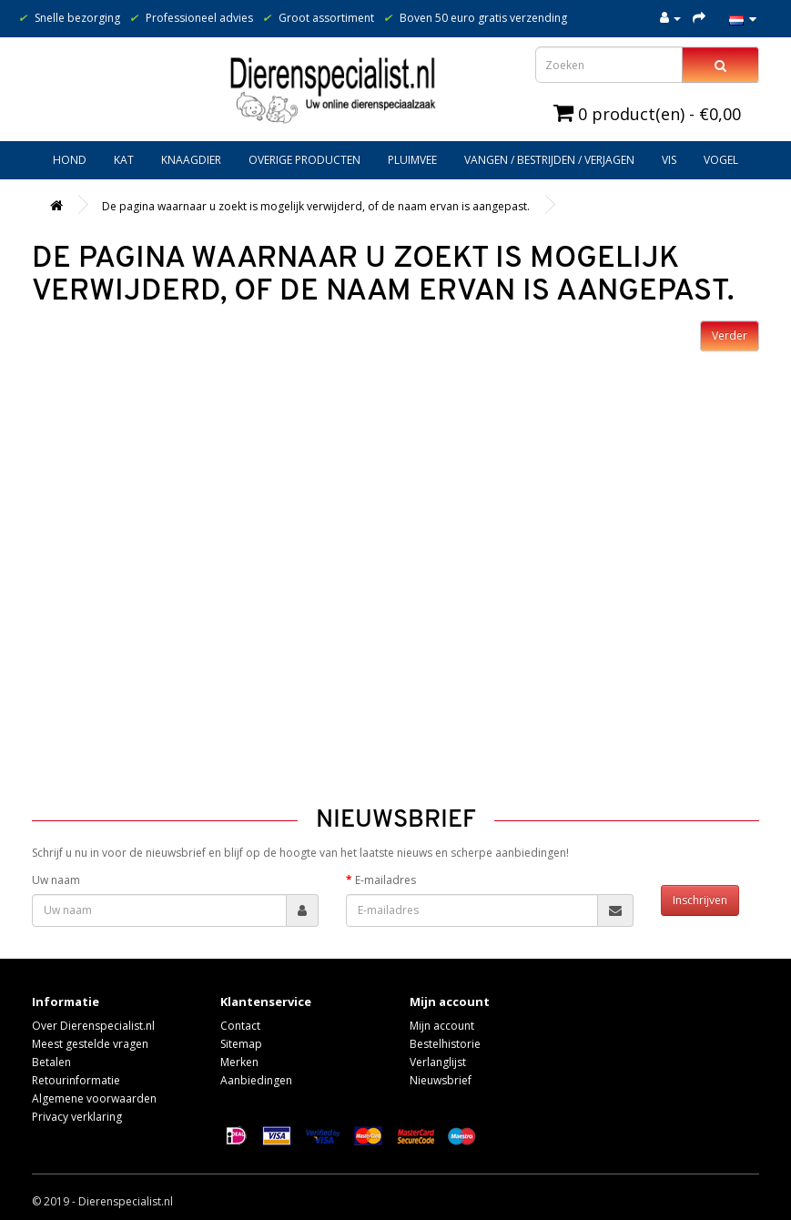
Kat (124, 160)
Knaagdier (191, 160)
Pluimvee (412, 160)
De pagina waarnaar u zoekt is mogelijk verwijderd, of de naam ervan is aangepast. (316, 206)
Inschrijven (700, 900)
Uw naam (56, 880)
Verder (729, 335)
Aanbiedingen (256, 1080)
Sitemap (241, 1044)
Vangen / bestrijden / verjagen (549, 160)
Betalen (51, 1062)
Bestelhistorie (445, 1044)
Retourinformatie (76, 1080)
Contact (240, 1025)
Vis (669, 160)
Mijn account (442, 1025)
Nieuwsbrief (441, 1080)
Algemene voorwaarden (94, 1098)
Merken (239, 1062)
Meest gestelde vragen (90, 1044)
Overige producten (304, 160)
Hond (69, 160)
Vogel (721, 160)
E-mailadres (385, 880)
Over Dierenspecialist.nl (93, 1025)
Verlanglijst (438, 1062)
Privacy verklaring (77, 1116)
